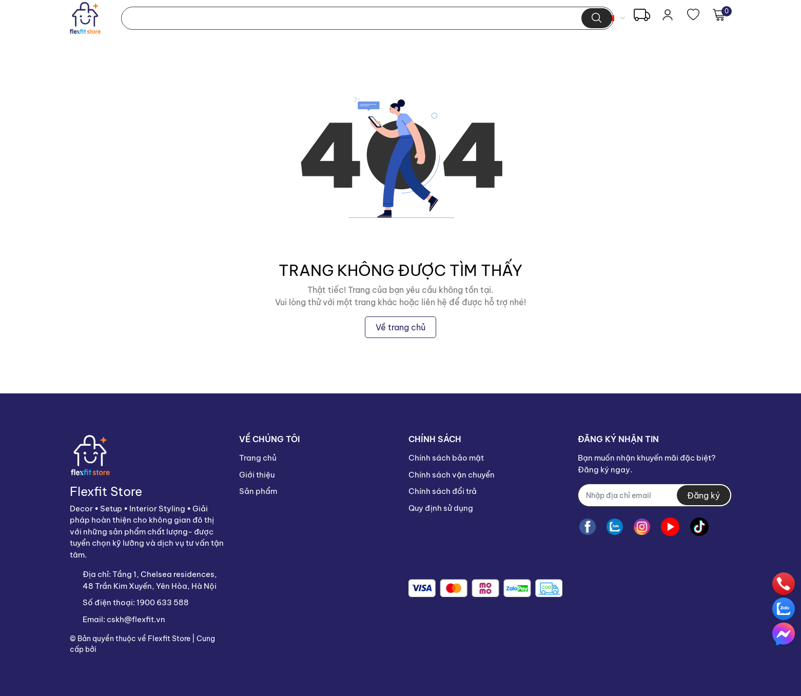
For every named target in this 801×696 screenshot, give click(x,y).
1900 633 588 (162, 602)
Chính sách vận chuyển (451, 475)
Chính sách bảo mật (446, 458)
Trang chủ (258, 458)
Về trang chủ (400, 327)
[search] (596, 18)
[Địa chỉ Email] (655, 495)
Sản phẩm (258, 491)
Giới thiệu (257, 475)
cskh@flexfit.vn (136, 619)
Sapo (107, 649)
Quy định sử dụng (440, 508)
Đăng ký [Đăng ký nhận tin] (703, 495)
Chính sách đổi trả (442, 491)
